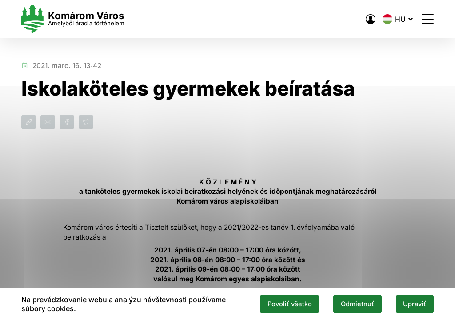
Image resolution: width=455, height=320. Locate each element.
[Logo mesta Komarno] (72, 18)
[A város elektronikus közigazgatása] (370, 19)
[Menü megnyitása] (428, 19)
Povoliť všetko (289, 304)
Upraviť (414, 304)
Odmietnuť (357, 304)
